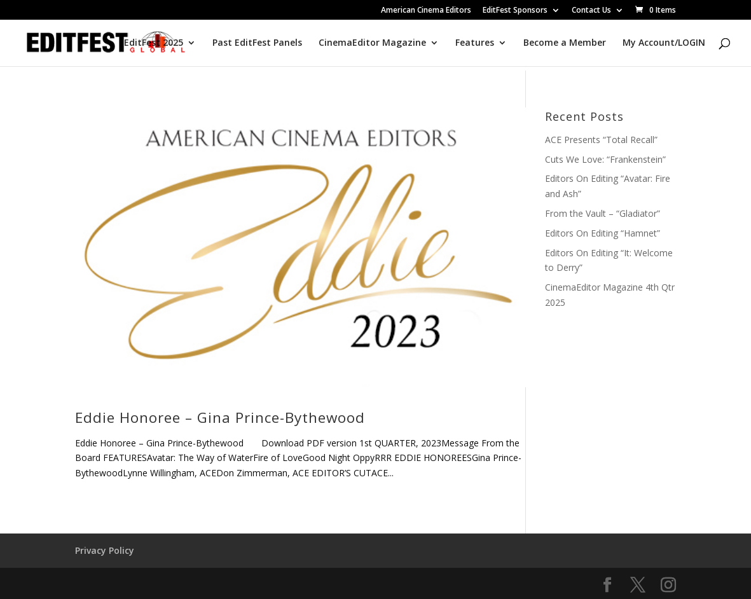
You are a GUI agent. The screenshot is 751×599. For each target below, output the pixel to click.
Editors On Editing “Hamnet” (602, 233)
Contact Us (591, 10)
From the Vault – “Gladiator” (602, 213)
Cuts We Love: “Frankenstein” (605, 159)
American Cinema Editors (426, 10)
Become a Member (564, 43)
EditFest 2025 (153, 43)
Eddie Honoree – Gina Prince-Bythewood (220, 417)
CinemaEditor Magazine (372, 43)
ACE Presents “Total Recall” (601, 140)
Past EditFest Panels (257, 43)
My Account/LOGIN (664, 43)
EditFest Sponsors (515, 10)
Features (474, 43)
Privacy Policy (104, 550)
